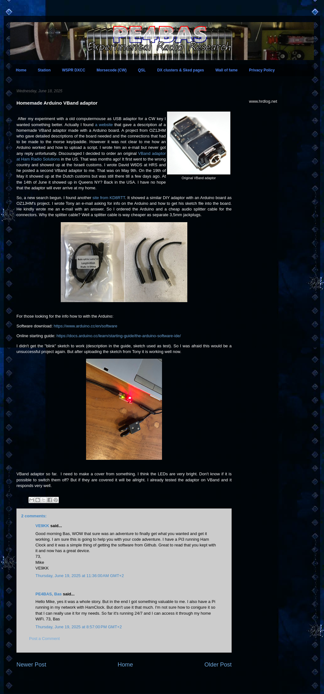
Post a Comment (44, 638)
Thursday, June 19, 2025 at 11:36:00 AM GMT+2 (79, 575)
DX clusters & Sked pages (180, 70)
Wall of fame (226, 70)
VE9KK (42, 525)
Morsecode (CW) (112, 70)
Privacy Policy (262, 70)
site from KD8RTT (108, 197)
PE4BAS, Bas (48, 594)
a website (104, 124)
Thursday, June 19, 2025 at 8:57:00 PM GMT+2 (78, 626)
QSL (142, 70)
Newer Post (31, 664)
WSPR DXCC (73, 70)
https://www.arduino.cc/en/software (85, 326)
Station (44, 70)
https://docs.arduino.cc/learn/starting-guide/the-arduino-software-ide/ (118, 335)
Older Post (218, 664)
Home (21, 70)
